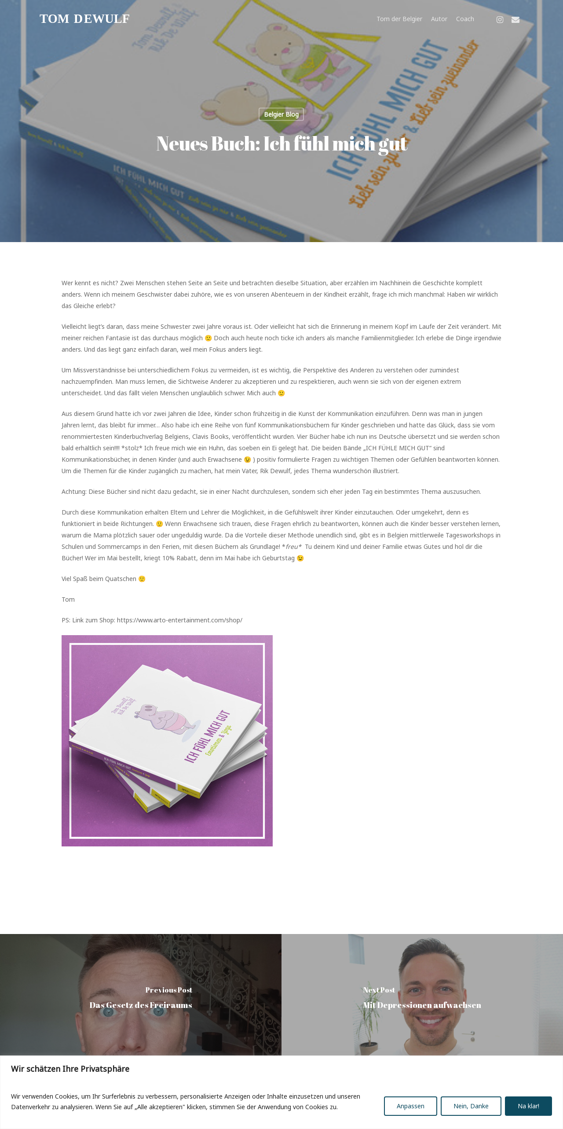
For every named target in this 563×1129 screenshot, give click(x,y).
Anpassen (410, 1106)
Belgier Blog (281, 114)
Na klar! (528, 1106)
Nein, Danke (471, 1106)
